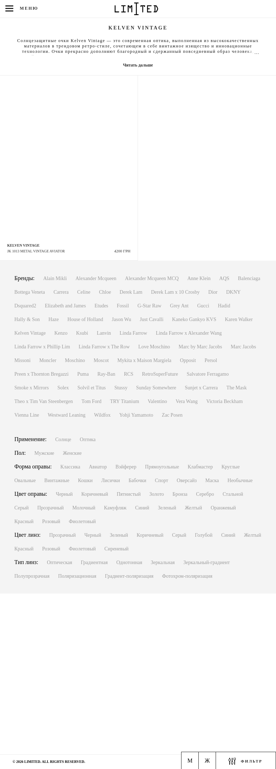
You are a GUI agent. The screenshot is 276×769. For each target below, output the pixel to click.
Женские (72, 453)
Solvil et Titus (92, 387)
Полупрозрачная (32, 576)
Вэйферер (125, 467)
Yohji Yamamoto (136, 415)
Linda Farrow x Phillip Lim (42, 346)
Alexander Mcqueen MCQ (152, 278)
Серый (21, 508)
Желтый (193, 508)
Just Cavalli (152, 319)
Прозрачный (50, 508)
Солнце (63, 439)
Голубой (203, 535)
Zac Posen (172, 415)
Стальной (232, 494)
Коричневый (94, 494)
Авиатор (98, 467)
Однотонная (129, 562)
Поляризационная (77, 576)
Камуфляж (115, 508)
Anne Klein (199, 278)
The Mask (236, 387)
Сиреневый (117, 548)
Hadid (224, 305)
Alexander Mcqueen (95, 278)
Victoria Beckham (224, 401)
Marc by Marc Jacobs (200, 346)
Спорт (161, 480)
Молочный (83, 508)
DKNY (233, 292)
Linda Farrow (133, 333)
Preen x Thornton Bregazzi (41, 374)
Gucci (203, 305)
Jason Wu (121, 319)
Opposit (188, 360)
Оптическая (59, 562)
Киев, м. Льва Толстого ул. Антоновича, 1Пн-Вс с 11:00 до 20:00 (46, 731)
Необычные (240, 480)
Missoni (22, 360)
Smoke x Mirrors (31, 387)
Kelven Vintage (30, 333)
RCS (128, 374)
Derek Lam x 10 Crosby (175, 292)
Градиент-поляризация (129, 576)
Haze (54, 319)
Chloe (105, 292)
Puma (83, 374)
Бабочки (137, 480)
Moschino (75, 360)
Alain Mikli (55, 278)
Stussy (121, 387)
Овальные (25, 480)
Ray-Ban (106, 374)
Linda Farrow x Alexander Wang (189, 333)
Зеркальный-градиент (206, 562)
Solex (63, 387)
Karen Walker (239, 319)
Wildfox (102, 415)
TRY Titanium (124, 401)
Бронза (179, 494)
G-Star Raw (150, 305)
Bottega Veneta (29, 292)
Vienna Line (26, 415)
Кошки (85, 480)
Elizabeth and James (65, 305)
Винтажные (56, 480)
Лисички (110, 480)
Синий (142, 508)
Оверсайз (187, 480)
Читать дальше (138, 65)
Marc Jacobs (243, 346)
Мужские (44, 453)
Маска (212, 480)
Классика (70, 467)
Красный (23, 521)
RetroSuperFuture (160, 374)
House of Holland (86, 319)
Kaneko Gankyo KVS (194, 319)
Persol (210, 360)
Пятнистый (129, 494)
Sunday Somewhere (156, 387)
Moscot (101, 360)
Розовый (51, 521)
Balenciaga (249, 278)
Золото (157, 494)
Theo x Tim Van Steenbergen (43, 401)
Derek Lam (131, 292)
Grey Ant (179, 305)
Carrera (61, 292)
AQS (224, 278)
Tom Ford (91, 401)
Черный (64, 494)
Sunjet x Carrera (201, 387)
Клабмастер (200, 467)
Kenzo (61, 333)
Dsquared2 (25, 305)
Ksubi (82, 333)
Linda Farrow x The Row (104, 346)
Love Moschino (154, 346)
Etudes (101, 305)
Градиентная (94, 562)
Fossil (123, 305)
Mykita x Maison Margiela (144, 360)
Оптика (88, 439)
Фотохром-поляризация (187, 576)
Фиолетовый (82, 521)
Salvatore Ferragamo (208, 374)
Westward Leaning (67, 415)
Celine (84, 292)
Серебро (205, 494)
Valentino (157, 401)
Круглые (230, 467)
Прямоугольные (162, 467)
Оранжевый (223, 508)
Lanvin (104, 333)
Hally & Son (27, 319)
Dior (213, 292)
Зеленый (167, 508)
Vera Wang (187, 401)
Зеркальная (163, 562)
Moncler (47, 360)
